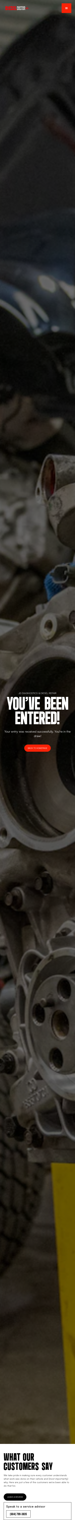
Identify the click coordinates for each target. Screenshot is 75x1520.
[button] (66, 8)
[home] (16, 8)
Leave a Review (15, 1497)
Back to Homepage (37, 748)
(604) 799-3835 (18, 1514)
